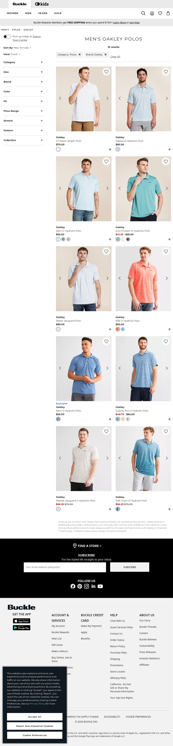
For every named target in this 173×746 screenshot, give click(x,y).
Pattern (24, 130)
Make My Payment (91, 626)
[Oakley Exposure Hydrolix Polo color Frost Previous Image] (120, 98)
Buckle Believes (148, 639)
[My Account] (152, 13)
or (121, 22)
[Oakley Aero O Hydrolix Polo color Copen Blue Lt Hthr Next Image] (107, 368)
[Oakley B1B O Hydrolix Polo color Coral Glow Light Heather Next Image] (167, 278)
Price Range (24, 111)
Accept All (34, 716)
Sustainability (147, 645)
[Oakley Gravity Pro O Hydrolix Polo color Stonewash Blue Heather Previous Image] (120, 368)
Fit (24, 101)
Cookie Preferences (138, 716)
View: (6, 54)
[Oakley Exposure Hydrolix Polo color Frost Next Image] (167, 98)
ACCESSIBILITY (112, 716)
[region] (35, 705)
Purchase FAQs (118, 652)
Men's (5, 29)
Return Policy (117, 646)
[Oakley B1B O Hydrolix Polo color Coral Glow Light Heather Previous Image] (120, 278)
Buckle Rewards (60, 632)
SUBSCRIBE (129, 567)
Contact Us (116, 633)
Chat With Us (117, 620)
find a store (89, 546)
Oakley (28, 29)
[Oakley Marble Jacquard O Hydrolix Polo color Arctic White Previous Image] (60, 458)
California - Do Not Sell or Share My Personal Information (122, 688)
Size (24, 72)
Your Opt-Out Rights (121, 697)
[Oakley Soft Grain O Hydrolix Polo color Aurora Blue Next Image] (167, 458)
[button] (12, 13)
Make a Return (60, 651)
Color (24, 91)
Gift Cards (57, 644)
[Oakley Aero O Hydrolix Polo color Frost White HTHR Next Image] (107, 188)
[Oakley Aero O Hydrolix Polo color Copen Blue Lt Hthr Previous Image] (60, 368)
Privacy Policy (37, 703)
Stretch (24, 121)
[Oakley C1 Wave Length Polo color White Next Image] (107, 98)
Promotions (116, 665)
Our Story (145, 620)
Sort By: (8, 47)
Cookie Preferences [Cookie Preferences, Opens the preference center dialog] (35, 735)
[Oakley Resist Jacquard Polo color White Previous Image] (60, 278)
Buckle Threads (148, 626)
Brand (24, 82)
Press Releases (148, 652)
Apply (84, 632)
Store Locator (117, 671)
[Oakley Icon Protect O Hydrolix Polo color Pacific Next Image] (167, 188)
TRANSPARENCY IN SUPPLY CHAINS (79, 716)
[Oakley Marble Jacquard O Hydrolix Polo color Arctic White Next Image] (107, 458)
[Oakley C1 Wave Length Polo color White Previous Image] (60, 98)
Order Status (117, 640)
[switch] (7, 36)
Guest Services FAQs (121, 627)
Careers (144, 633)
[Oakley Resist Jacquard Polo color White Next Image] (107, 278)
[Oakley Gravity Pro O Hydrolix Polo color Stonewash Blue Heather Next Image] (167, 368)
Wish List (56, 638)
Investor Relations (150, 658)
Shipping (115, 659)
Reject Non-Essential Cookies (34, 726)
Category (24, 62)
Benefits (85, 638)
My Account (58, 626)
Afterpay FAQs (118, 677)
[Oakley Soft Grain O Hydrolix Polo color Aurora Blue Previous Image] (120, 458)
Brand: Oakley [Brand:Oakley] (96, 54)
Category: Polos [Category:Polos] (69, 54)
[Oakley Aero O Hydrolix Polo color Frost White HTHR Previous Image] (60, 188)
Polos (16, 29)
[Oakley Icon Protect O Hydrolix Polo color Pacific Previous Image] (120, 188)
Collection (24, 140)
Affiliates (144, 664)
